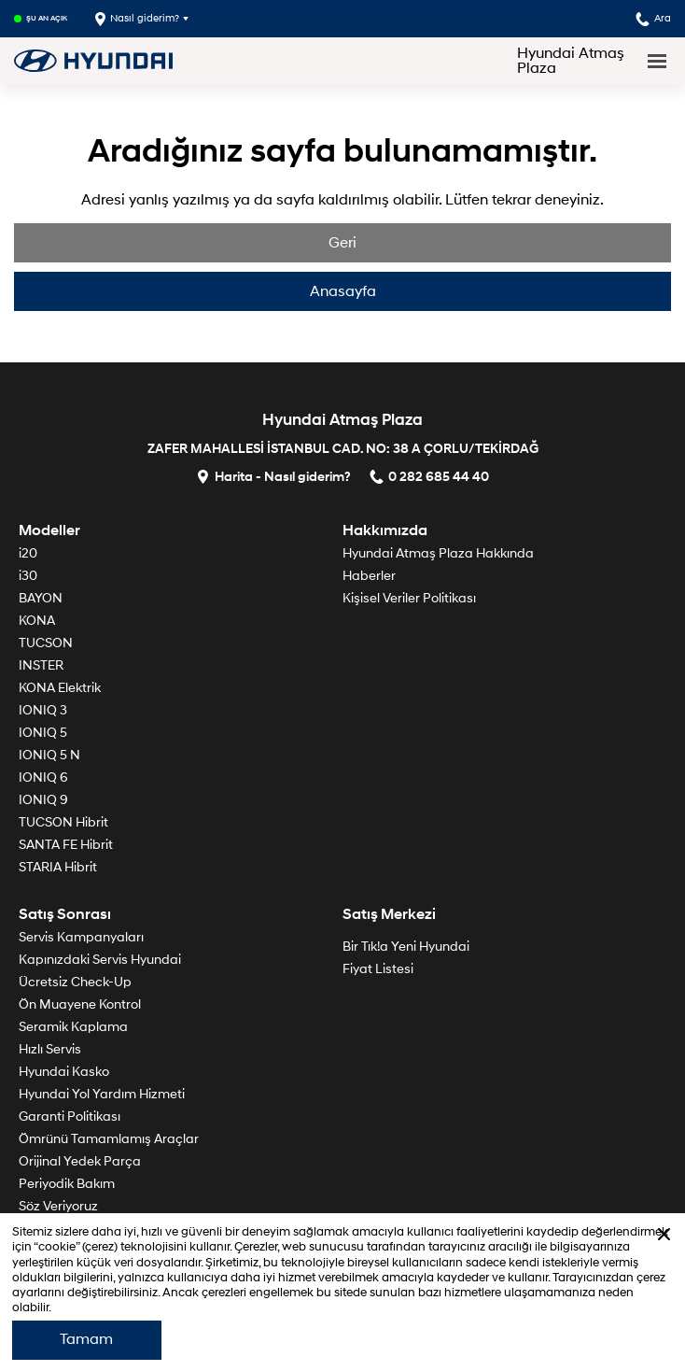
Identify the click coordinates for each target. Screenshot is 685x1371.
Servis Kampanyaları (81, 937)
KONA (37, 621)
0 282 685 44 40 (429, 476)
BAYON (41, 598)
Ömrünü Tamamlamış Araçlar (109, 1139)
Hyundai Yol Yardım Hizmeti (102, 1094)
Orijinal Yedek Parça (80, 1161)
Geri (342, 242)
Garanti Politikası (69, 1116)
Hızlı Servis (50, 1049)
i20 (28, 553)
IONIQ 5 (43, 733)
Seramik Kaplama (73, 1027)
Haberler (369, 576)
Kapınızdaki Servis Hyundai (100, 960)
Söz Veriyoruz (58, 1206)
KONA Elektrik (60, 688)
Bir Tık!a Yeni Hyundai (405, 946)
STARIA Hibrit (58, 867)
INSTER (41, 665)
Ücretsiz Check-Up (75, 982)
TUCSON (46, 643)
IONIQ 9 (43, 800)
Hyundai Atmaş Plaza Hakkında (438, 553)
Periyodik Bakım (67, 1184)
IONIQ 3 (43, 710)
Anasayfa (343, 291)
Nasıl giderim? (137, 19)
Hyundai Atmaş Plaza (570, 61)
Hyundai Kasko (64, 1072)
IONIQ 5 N (49, 755)
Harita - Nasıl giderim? (273, 476)
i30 (28, 576)
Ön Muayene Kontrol (80, 1004)
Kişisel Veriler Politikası (409, 598)
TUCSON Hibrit (63, 822)
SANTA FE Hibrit (66, 845)
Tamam (86, 1339)
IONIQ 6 (43, 777)
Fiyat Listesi (377, 969)
